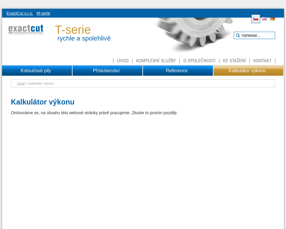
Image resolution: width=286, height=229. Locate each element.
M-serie (43, 13)
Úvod (21, 83)
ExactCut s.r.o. (19, 13)
